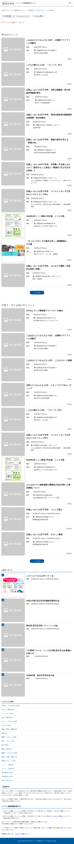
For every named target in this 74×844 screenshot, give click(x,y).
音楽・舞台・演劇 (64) (9, 729)
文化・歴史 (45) (7, 717)
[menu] (70, 3)
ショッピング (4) (7, 713)
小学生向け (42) (7, 772)
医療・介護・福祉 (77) (9, 757)
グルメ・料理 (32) (8, 709)
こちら (68, 799)
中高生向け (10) (7, 776)
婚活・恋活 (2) (6, 749)
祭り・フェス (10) (8, 741)
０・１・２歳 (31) (8, 765)
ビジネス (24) (6, 725)
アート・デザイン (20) (9, 721)
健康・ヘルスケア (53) (9, 753)
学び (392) (5, 745)
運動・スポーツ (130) (9, 737)
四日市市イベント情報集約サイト (13, 10)
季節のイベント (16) (8, 761)
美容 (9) (4, 733)
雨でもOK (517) (7, 780)
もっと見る (37, 292)
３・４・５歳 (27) (8, 769)
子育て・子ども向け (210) (10, 706)
